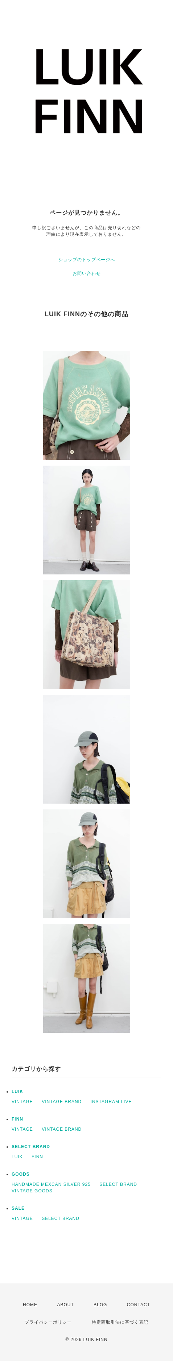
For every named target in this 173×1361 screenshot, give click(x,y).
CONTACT (138, 1304)
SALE (18, 1208)
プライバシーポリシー (48, 1322)
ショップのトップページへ (86, 259)
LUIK (17, 1091)
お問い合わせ (87, 273)
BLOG (100, 1304)
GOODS (21, 1174)
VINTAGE (22, 1101)
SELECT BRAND (31, 1146)
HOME (30, 1304)
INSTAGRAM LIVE (111, 1101)
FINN (17, 1119)
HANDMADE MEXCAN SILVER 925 (51, 1184)
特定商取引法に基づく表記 (120, 1322)
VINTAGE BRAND (62, 1101)
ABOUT (65, 1304)
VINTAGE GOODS (32, 1190)
